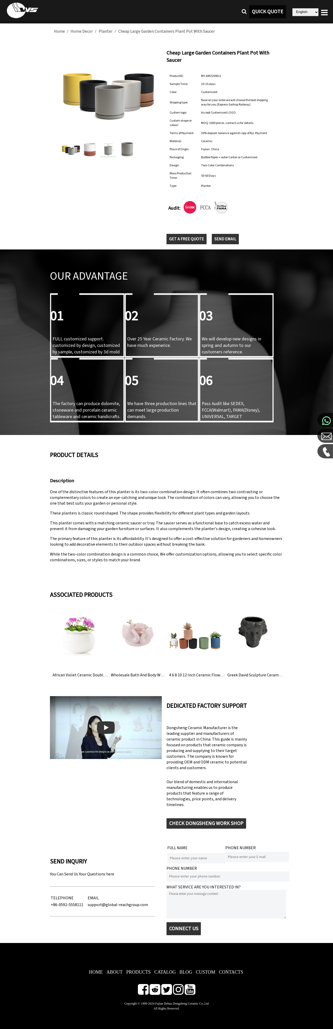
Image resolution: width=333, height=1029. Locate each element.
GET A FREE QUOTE (186, 239)
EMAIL (93, 898)
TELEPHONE (62, 898)
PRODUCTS (138, 972)
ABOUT (114, 972)
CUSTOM (205, 972)
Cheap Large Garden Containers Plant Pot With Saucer (166, 31)
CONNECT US (183, 928)
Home (59, 31)
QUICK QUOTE (267, 11)
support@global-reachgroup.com (118, 905)
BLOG (186, 972)
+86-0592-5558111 (67, 905)
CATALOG (165, 972)
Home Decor (82, 31)
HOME (96, 972)
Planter (105, 31)
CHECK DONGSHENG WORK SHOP (206, 823)
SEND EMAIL (225, 239)
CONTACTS (231, 972)
